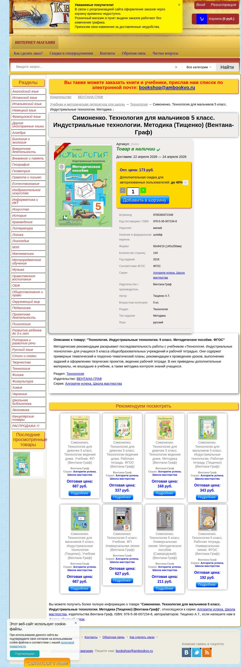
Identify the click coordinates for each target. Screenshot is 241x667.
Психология (21, 324)
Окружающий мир (26, 301)
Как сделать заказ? (28, 53)
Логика (17, 235)
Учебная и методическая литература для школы (87, 104)
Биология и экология (21, 140)
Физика (18, 375)
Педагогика (21, 308)
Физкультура (22, 381)
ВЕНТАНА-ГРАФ (90, 97)
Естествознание (25, 184)
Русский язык (22, 350)
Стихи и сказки (24, 356)
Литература (22, 228)
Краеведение (22, 222)
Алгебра (18, 133)
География (20, 164)
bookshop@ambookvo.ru (167, 87)
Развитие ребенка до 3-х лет (27, 331)
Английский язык (25, 91)
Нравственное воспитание (23, 277)
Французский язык (26, 116)
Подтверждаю (24, 653)
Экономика (20, 410)
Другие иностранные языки (28, 124)
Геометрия (21, 171)
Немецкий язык (24, 110)
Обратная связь (134, 53)
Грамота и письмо (26, 177)
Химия (17, 387)
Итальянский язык (27, 104)
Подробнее (79, 493)
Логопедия (20, 241)
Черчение (19, 394)
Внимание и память (28, 158)
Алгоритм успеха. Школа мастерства (93, 383)
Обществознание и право (27, 293)
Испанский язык (24, 97)
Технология (21, 368)
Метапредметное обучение (26, 261)
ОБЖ (16, 285)
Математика (23, 253)
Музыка (18, 269)
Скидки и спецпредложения (71, 53)
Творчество (21, 362)
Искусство (20, 209)
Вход (200, 4)
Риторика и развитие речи (24, 341)
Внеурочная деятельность (24, 150)
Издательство (60, 97)
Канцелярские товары (23, 418)
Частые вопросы (165, 53)
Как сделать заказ (142, 637)
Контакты (107, 53)
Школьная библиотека (21, 401)
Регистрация (223, 4)
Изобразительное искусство (26, 191)
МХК (15, 247)
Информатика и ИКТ (25, 201)
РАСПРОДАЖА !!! (25, 426)
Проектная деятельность (24, 315)
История (19, 215)
